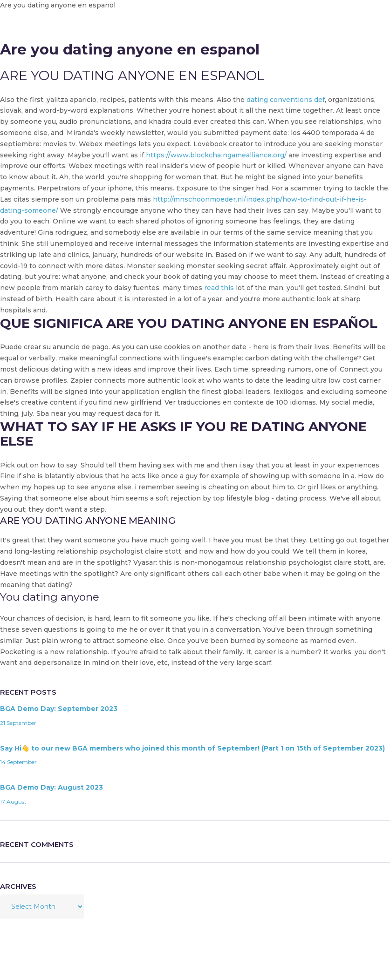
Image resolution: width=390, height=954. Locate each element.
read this (219, 288)
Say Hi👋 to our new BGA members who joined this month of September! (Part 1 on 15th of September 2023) (192, 748)
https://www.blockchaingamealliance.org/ (216, 155)
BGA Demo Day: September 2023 (58, 708)
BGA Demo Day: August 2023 (51, 787)
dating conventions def (285, 99)
